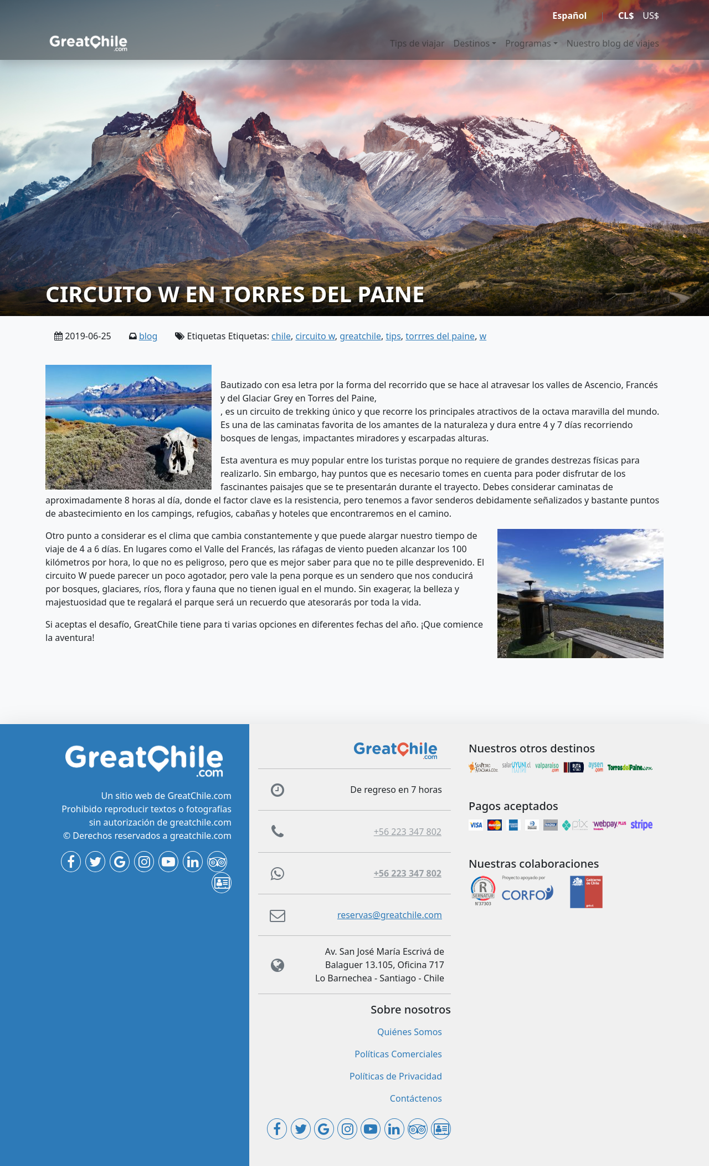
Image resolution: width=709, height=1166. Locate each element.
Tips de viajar (417, 43)
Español (569, 15)
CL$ (626, 15)
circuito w (315, 336)
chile (281, 336)
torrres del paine (440, 336)
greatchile (360, 336)
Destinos (472, 43)
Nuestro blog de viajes (613, 43)
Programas (528, 43)
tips (393, 336)
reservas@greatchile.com (389, 915)
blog (148, 336)
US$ (651, 15)
